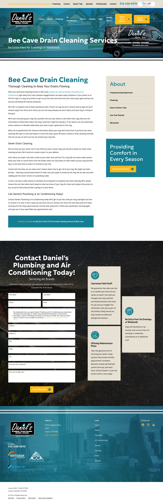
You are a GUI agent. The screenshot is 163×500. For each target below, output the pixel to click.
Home (97, 425)
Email (45, 302)
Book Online (142, 19)
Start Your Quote (124, 19)
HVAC (97, 455)
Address (12, 326)
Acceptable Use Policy (51, 318)
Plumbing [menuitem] (59, 19)
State (11, 349)
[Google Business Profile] (153, 424)
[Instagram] (148, 424)
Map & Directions (52, 435)
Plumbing (98, 435)
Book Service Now (123, 169)
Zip (10, 357)
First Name (12, 295)
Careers (67, 4)
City (10, 341)
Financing (56, 4)
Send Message (42, 389)
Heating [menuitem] (92, 19)
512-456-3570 (128, 3)
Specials (89, 4)
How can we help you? (16, 372)
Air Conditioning (101, 440)
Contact (113, 4)
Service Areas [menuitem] (109, 19)
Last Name (46, 295)
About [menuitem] (49, 19)
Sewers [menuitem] (83, 19)
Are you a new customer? (17, 364)
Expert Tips (78, 4)
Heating (98, 450)
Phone (11, 302)
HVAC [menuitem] (101, 19)
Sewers (98, 445)
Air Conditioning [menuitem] (71, 19)
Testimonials (101, 4)
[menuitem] (130, 92)
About (97, 430)
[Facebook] (143, 424)
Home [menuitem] (41, 19)
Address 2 (12, 333)
